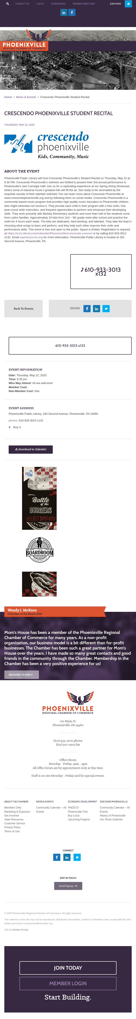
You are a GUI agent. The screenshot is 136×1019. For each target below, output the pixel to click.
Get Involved (11, 815)
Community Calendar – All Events (51, 809)
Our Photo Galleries (111, 819)
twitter (128, 4)
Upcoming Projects (79, 819)
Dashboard (58, 3)
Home (8, 97)
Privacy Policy (12, 827)
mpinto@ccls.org (31, 237)
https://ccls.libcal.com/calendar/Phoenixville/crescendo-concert (49, 233)
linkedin (64, 12)
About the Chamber (16, 801)
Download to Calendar (30, 449)
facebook (72, 12)
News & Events (26, 97)
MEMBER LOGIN (68, 983)
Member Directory (84, 3)
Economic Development (82, 801)
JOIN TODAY (68, 968)
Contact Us (22, 3)
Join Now (115, 3)
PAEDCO (73, 807)
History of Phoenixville (112, 815)
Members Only (12, 807)
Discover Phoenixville (114, 801)
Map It (17, 427)
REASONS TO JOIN (21, 674)
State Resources (14, 819)
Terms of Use (12, 831)
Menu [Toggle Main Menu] (10, 46)
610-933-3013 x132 (101, 271)
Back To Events (23, 308)
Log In (40, 3)
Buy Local (74, 815)
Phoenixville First (78, 811)
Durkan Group (20, 929)
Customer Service (14, 823)
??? (7, 4)
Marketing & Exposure (17, 811)
